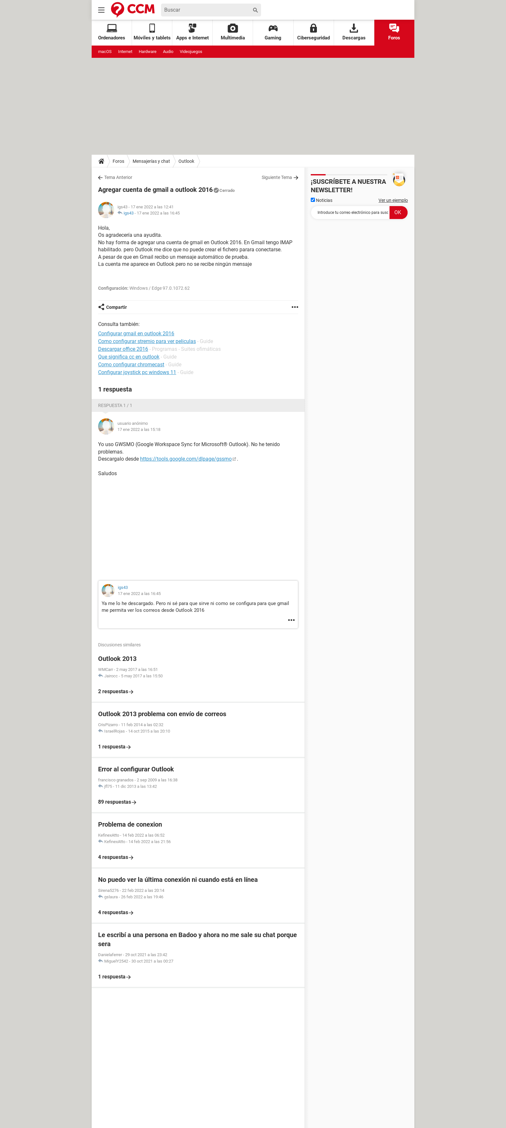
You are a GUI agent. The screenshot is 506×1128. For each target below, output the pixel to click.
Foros (394, 32)
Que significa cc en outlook (128, 357)
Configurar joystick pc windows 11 (137, 372)
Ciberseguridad (313, 32)
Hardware (148, 51)
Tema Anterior (118, 177)
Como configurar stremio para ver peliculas (147, 341)
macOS (105, 51)
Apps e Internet (192, 32)
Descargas (354, 32)
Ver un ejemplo (393, 200)
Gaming (273, 32)
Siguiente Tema (277, 177)
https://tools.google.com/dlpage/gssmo (186, 459)
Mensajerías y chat (151, 161)
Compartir (116, 307)
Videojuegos (191, 51)
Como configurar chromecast (131, 364)
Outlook (186, 161)
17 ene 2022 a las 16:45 (158, 213)
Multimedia (233, 32)
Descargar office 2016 (123, 349)
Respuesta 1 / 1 (115, 405)
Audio (168, 51)
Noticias (321, 200)
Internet (125, 51)
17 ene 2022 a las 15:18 (138, 429)
